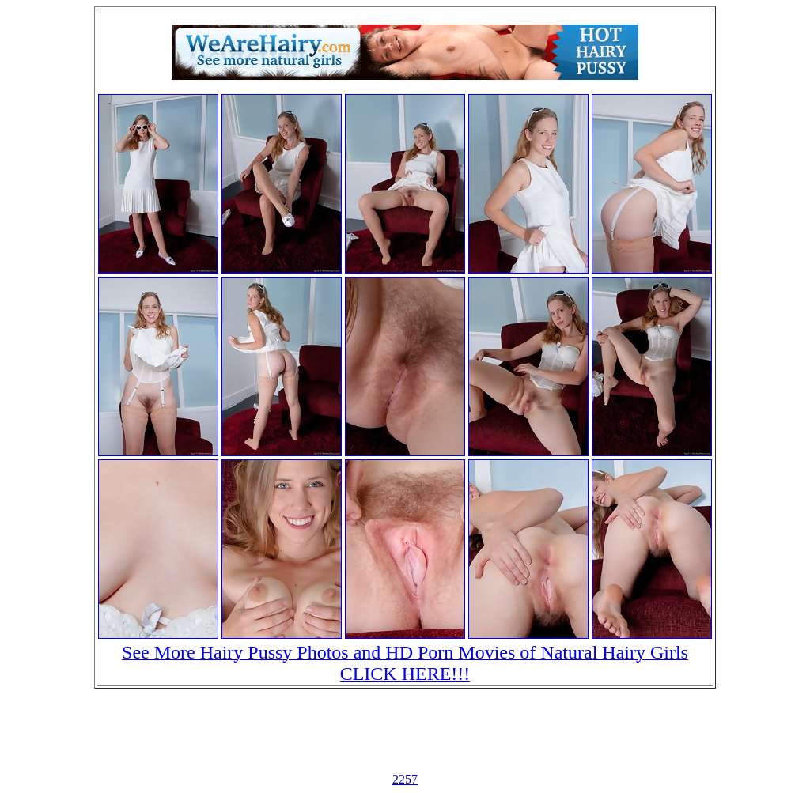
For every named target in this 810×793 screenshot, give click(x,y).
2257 (405, 779)
